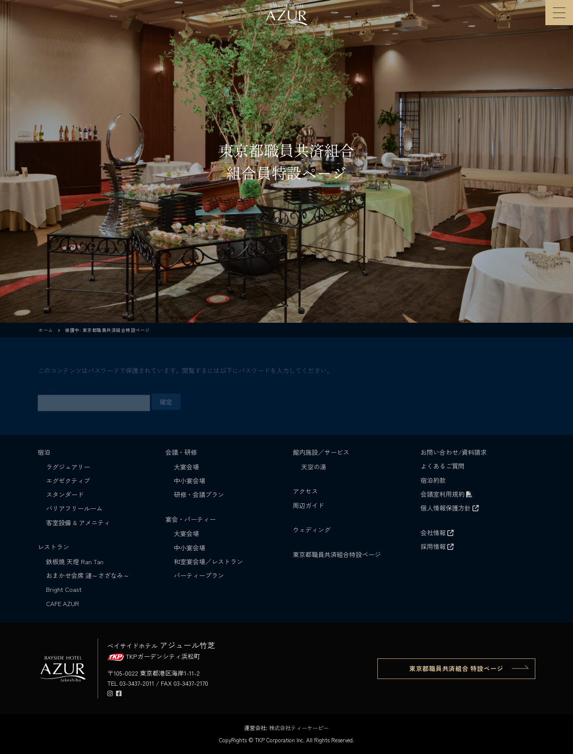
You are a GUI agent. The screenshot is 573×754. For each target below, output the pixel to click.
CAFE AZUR (62, 603)
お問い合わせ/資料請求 (454, 452)
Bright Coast (64, 589)
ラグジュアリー (68, 466)
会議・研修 (182, 452)
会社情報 (437, 532)
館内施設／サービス (322, 452)
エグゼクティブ (68, 480)
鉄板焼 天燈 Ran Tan (74, 561)
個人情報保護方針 (450, 507)
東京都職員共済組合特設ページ (337, 554)
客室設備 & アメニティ (78, 522)
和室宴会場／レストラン (208, 561)
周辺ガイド (308, 505)
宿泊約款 (433, 480)
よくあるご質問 (443, 465)
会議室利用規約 (446, 494)
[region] (286, 161)
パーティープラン (199, 575)
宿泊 (45, 452)
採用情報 (437, 546)
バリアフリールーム (74, 508)
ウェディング (311, 529)
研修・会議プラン (199, 494)
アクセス (305, 491)
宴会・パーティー (191, 519)
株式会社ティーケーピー (299, 728)
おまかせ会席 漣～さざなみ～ (87, 575)
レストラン (54, 546)
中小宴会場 (189, 480)
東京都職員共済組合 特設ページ (456, 668)
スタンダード (65, 494)
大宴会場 (186, 466)
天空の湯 (313, 466)
